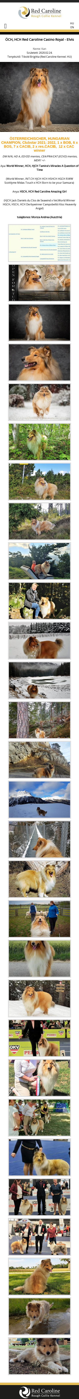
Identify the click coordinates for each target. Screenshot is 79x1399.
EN (72, 27)
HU (72, 23)
